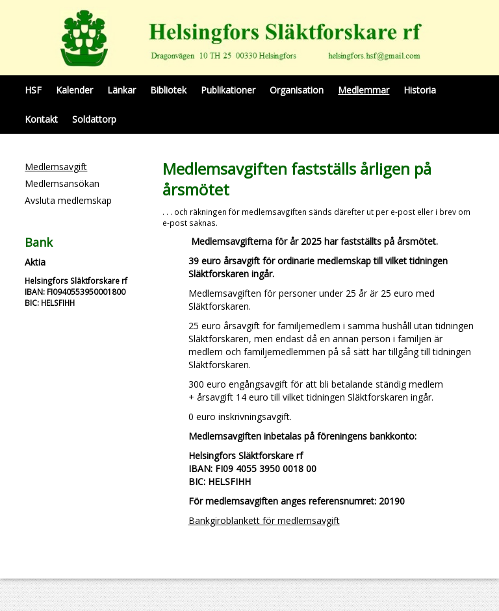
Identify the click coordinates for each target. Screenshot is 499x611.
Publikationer (228, 90)
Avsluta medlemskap (68, 200)
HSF (33, 90)
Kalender (74, 90)
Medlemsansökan (62, 183)
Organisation (297, 90)
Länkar (121, 90)
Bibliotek (168, 90)
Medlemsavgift (56, 166)
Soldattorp (94, 119)
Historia (419, 90)
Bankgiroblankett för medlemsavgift (264, 520)
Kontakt (41, 119)
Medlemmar (363, 90)
